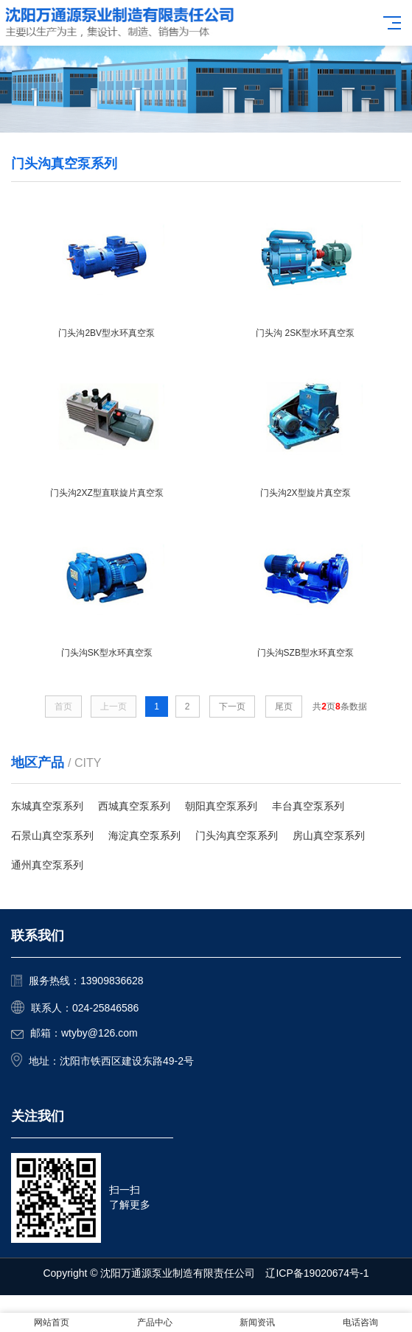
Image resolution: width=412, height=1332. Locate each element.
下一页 (232, 706)
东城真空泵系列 (47, 806)
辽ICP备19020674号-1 (317, 1273)
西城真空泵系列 (134, 806)
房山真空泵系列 (329, 835)
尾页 (284, 706)
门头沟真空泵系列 (236, 835)
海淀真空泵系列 (144, 835)
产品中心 (154, 1322)
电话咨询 (360, 1322)
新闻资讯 (257, 1322)
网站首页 (51, 1322)
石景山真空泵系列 (52, 835)
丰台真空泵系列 (308, 806)
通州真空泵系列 (47, 865)
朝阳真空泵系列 (221, 806)
